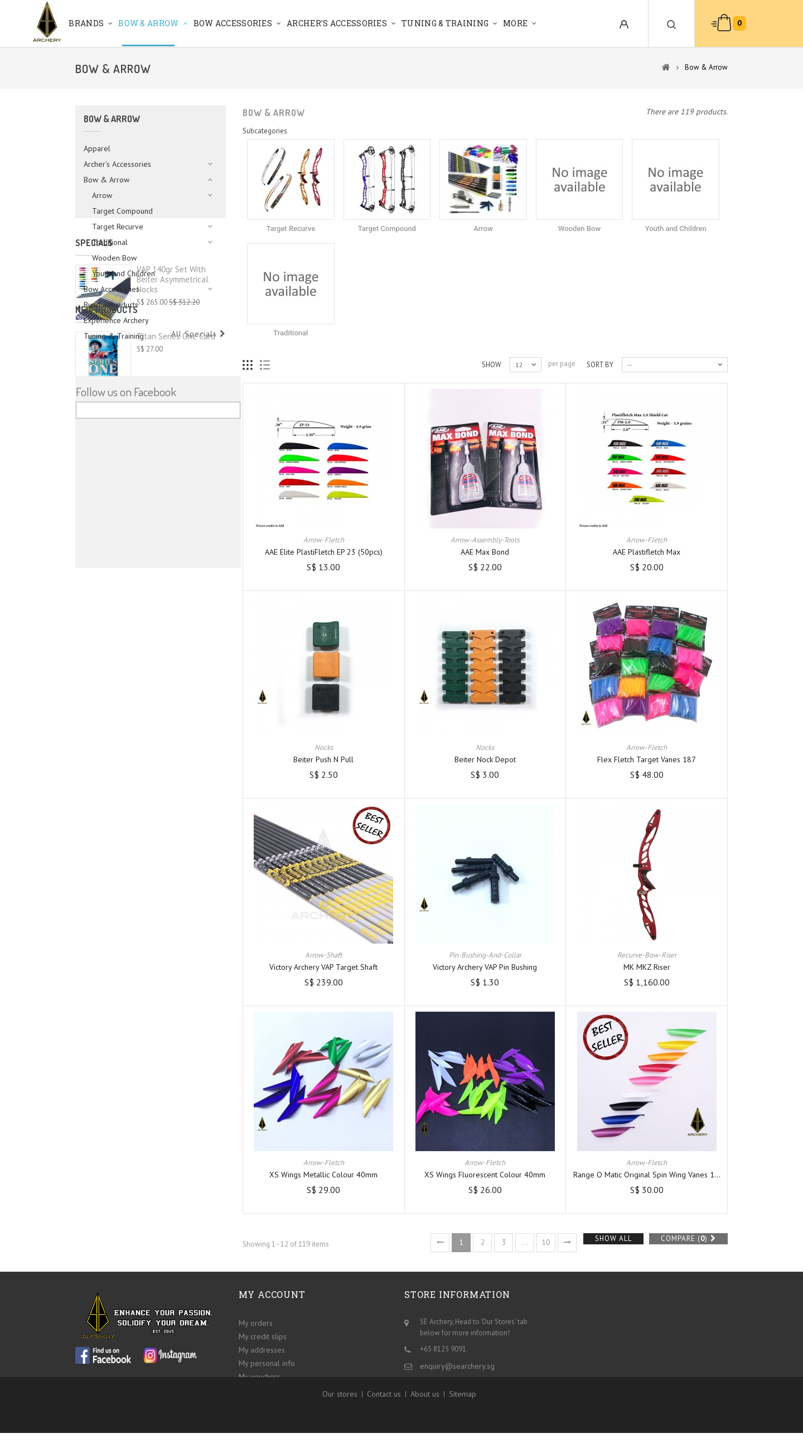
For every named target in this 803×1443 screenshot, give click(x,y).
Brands (86, 23)
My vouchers (259, 1375)
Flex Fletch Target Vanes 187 (646, 759)
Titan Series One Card (176, 529)
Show (491, 364)
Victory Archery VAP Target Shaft (323, 967)
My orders (256, 1321)
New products (106, 502)
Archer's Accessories (337, 23)
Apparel (97, 148)
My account (272, 1294)
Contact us (384, 1410)
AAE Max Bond (485, 552)
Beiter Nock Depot (485, 759)
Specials (94, 381)
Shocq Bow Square (170, 593)
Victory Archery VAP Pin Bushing (485, 967)
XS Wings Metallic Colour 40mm (323, 1175)
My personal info (267, 1362)
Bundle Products (111, 305)
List (265, 365)
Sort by (600, 364)
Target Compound (122, 211)
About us (424, 1410)
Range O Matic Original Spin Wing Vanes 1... (646, 1175)
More (515, 23)
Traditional (110, 242)
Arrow (102, 195)
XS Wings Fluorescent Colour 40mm (484, 1175)
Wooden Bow (114, 258)
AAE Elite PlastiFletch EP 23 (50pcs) (324, 552)
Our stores (339, 1410)
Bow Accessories (233, 23)
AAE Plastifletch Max (646, 552)
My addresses (262, 1348)
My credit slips (263, 1335)
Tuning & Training (445, 23)
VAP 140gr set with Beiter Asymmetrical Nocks (173, 418)
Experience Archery (116, 320)
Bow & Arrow (148, 23)
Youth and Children (123, 273)
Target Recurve (117, 227)
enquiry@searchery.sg (457, 1364)
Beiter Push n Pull (323, 759)
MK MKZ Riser (646, 967)
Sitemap (462, 1410)
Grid (248, 365)
